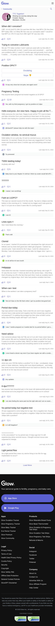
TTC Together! (18, 14)
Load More (27, 465)
